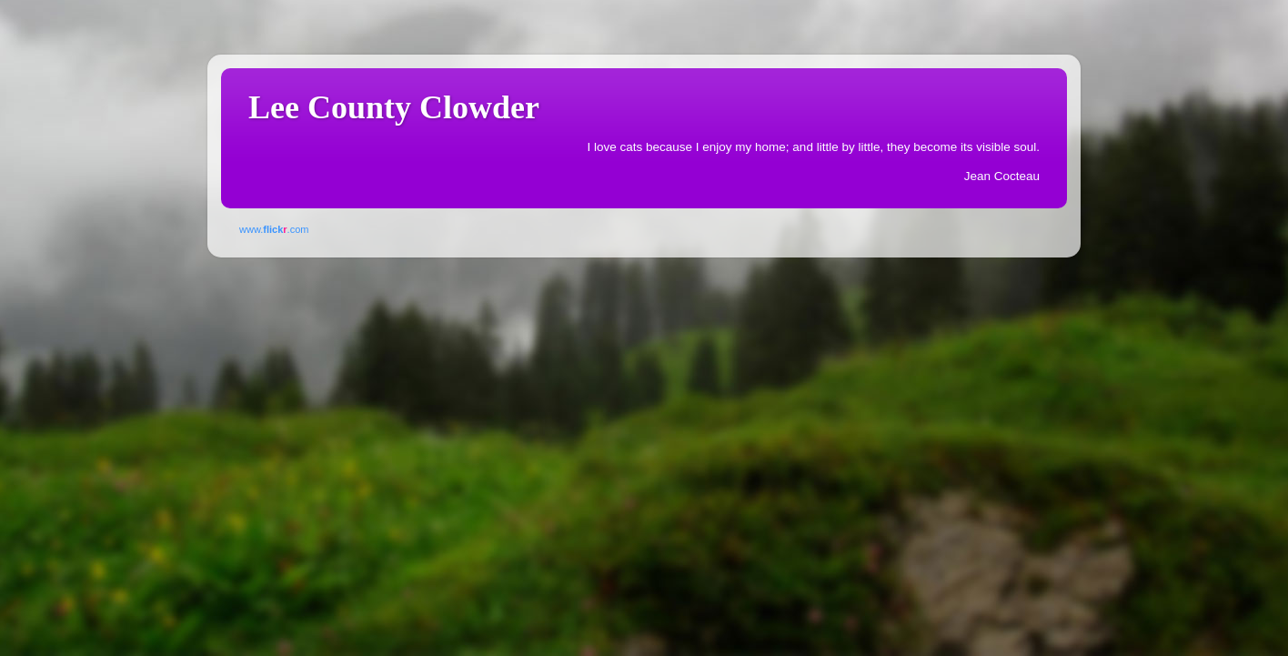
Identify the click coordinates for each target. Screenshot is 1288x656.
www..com (273, 229)
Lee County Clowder (393, 107)
